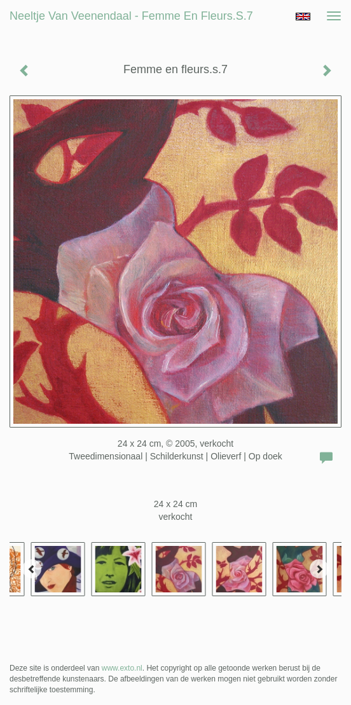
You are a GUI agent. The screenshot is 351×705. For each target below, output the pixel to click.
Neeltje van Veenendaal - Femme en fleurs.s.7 (131, 16)
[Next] (319, 568)
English (303, 16)
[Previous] (31, 568)
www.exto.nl (122, 668)
